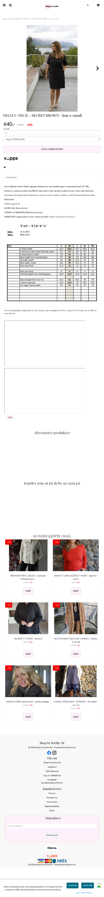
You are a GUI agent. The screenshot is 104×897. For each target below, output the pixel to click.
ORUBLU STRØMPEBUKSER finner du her (23, 242)
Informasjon (11, 206)
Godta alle (87, 885)
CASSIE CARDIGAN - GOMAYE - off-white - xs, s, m (76, 732)
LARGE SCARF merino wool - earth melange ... (28, 731)
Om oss (52, 822)
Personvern (52, 831)
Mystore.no (70, 777)
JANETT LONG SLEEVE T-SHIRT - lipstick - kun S (76, 606)
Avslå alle (72, 885)
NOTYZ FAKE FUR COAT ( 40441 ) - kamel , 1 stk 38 (76, 669)
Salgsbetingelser (52, 835)
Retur (52, 840)
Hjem (4, 18)
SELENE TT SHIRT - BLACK (28, 668)
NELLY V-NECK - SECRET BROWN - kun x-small (37, 18)
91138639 (52, 809)
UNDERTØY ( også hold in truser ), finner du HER (26, 246)
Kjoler (11, 18)
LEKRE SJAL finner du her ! (16, 237)
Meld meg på (52, 864)
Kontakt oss (52, 827)
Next (96, 68)
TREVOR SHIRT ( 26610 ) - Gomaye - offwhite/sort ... (28, 606)
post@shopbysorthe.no (52, 812)
